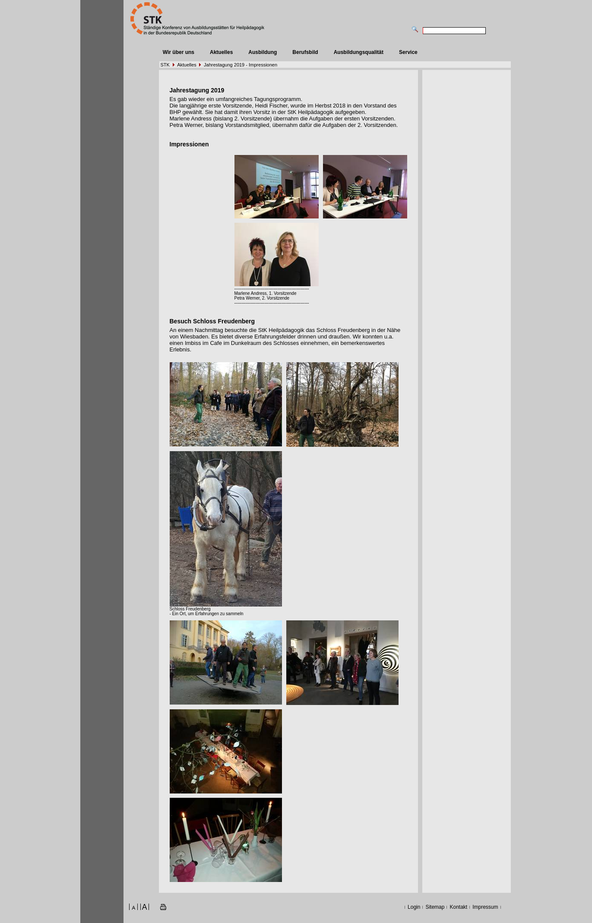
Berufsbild (305, 52)
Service (408, 52)
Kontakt (458, 907)
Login (414, 907)
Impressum (485, 907)
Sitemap (434, 907)
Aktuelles (221, 52)
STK (165, 64)
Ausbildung (262, 52)
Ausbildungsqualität (358, 52)
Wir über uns (178, 52)
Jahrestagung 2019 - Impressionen (240, 64)
